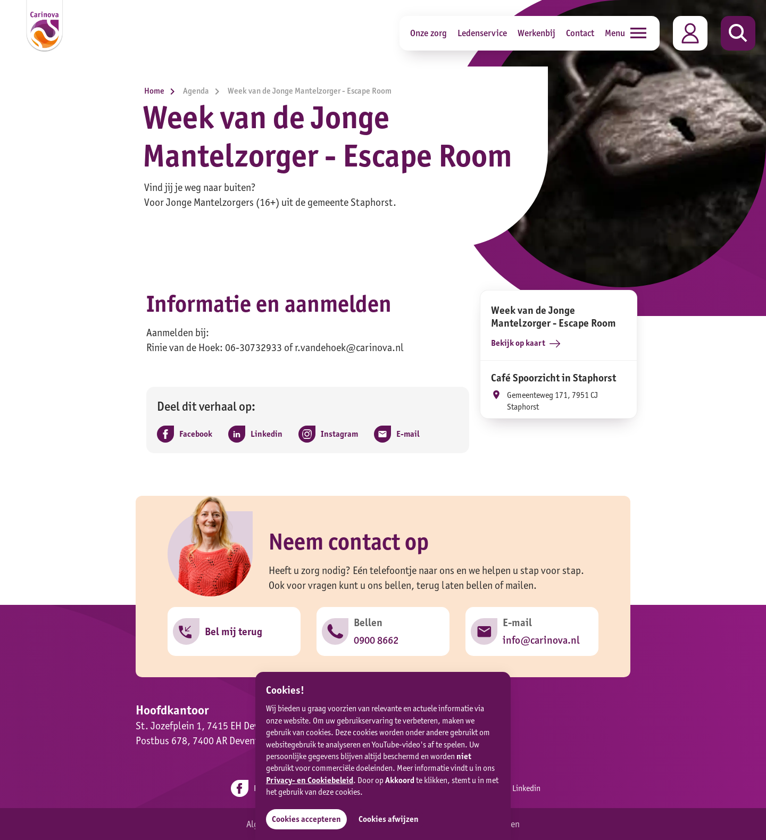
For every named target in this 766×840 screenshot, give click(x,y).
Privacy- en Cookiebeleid (309, 780)
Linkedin (514, 788)
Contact (580, 32)
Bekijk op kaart (525, 343)
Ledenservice (482, 32)
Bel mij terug (233, 631)
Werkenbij (536, 32)
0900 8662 (376, 640)
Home (162, 91)
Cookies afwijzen (389, 819)
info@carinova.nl (541, 640)
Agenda (204, 91)
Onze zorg (428, 32)
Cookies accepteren (306, 819)
